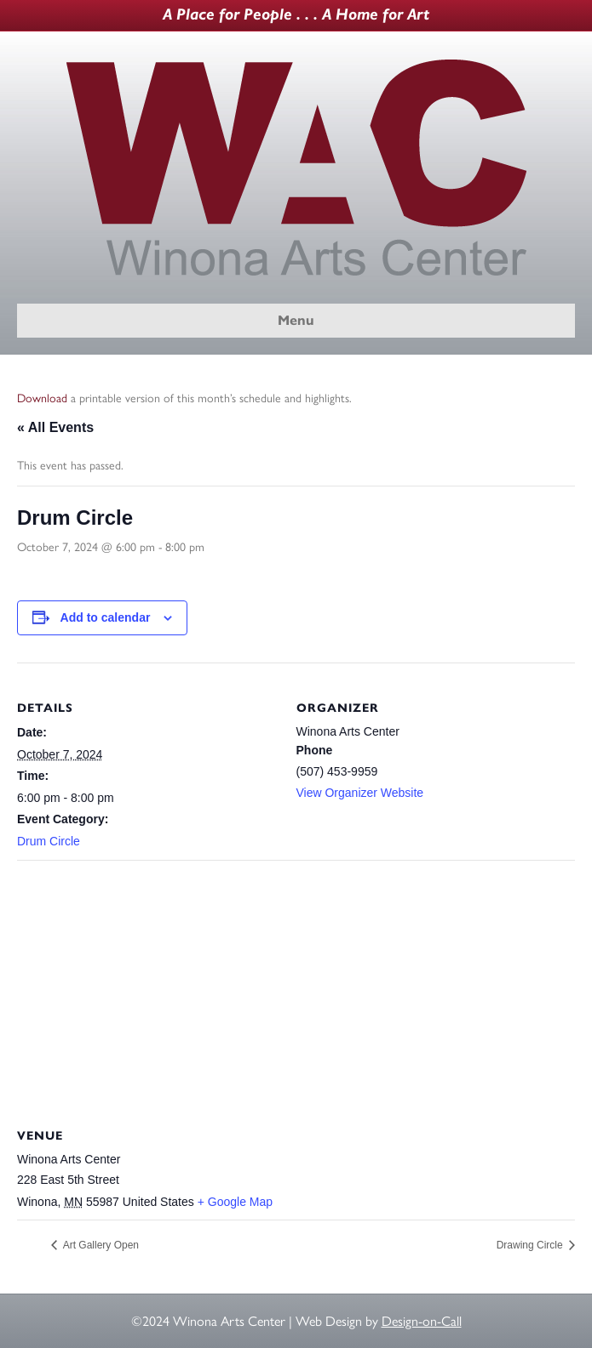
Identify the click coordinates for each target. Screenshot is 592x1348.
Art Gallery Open (99, 1245)
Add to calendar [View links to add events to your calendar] (105, 617)
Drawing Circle (531, 1245)
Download (42, 398)
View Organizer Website (360, 792)
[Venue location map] (296, 982)
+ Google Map (235, 1202)
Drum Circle (48, 841)
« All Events (55, 427)
